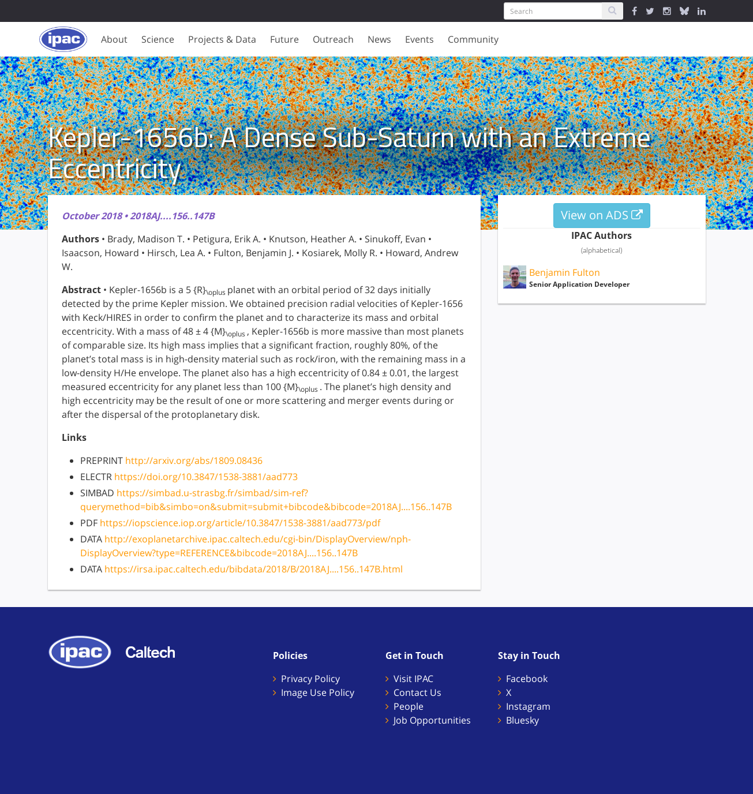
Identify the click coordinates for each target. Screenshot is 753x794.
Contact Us (417, 692)
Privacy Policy (310, 678)
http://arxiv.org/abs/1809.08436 (194, 460)
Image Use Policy (317, 692)
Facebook (527, 678)
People (409, 706)
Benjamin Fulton (564, 272)
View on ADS (602, 215)
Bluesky (522, 720)
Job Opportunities (432, 720)
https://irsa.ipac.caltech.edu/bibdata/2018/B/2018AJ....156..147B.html (253, 569)
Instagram (528, 706)
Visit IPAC (413, 678)
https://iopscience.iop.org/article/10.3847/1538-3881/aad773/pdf (240, 522)
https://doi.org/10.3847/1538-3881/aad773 (206, 476)
